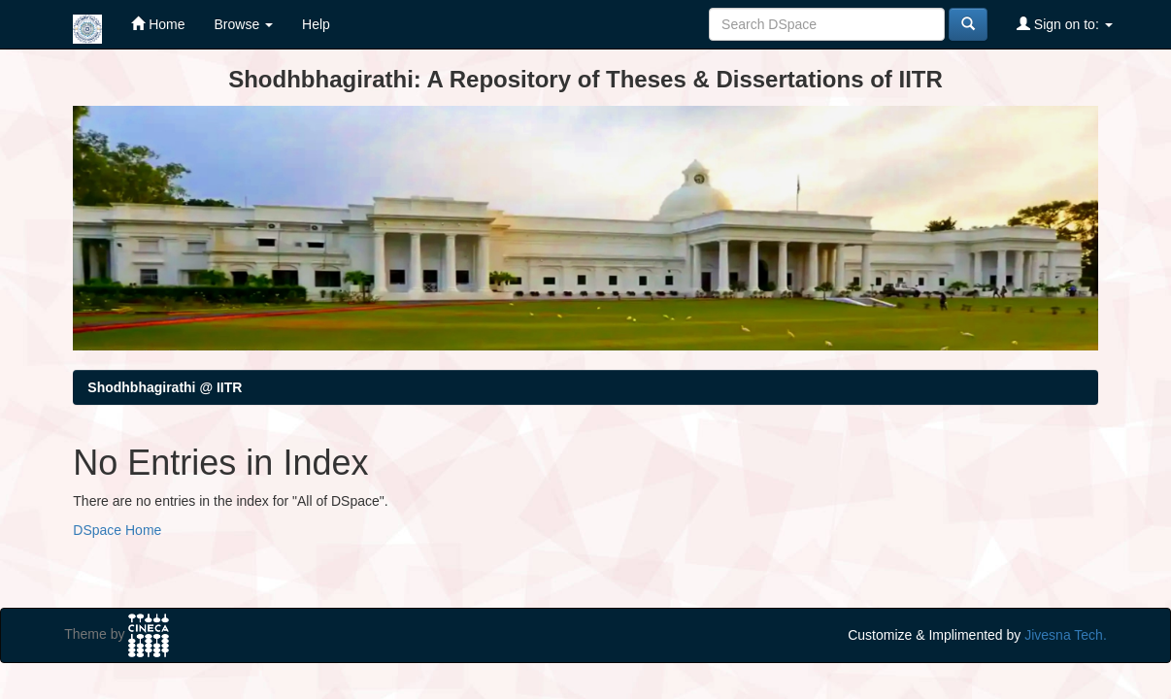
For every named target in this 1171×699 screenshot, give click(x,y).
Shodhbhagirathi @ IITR (164, 387)
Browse (244, 24)
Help (316, 24)
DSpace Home (117, 530)
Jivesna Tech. (1065, 635)
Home (157, 24)
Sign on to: (1065, 24)
